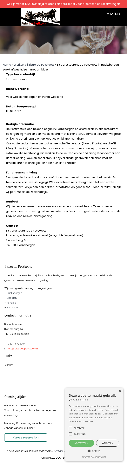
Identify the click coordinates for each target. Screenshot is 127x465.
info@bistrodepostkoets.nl (23, 348)
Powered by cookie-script (94, 457)
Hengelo (11, 302)
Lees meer (89, 421)
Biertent (8, 364)
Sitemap (59, 451)
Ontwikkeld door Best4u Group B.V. (63, 457)
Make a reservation (26, 437)
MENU (113, 14)
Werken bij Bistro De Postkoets (34, 65)
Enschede (12, 307)
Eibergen (12, 297)
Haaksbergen (14, 293)
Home (7, 65)
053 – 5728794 (16, 343)
